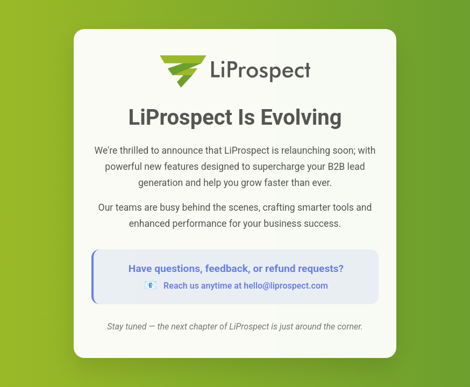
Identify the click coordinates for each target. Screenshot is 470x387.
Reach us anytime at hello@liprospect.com (245, 286)
